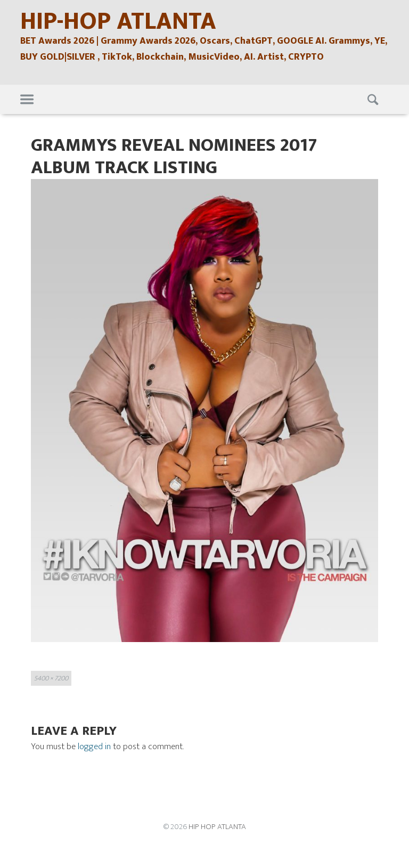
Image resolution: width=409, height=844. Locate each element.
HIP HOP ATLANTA (217, 826)
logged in (94, 746)
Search (374, 100)
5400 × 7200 (51, 678)
